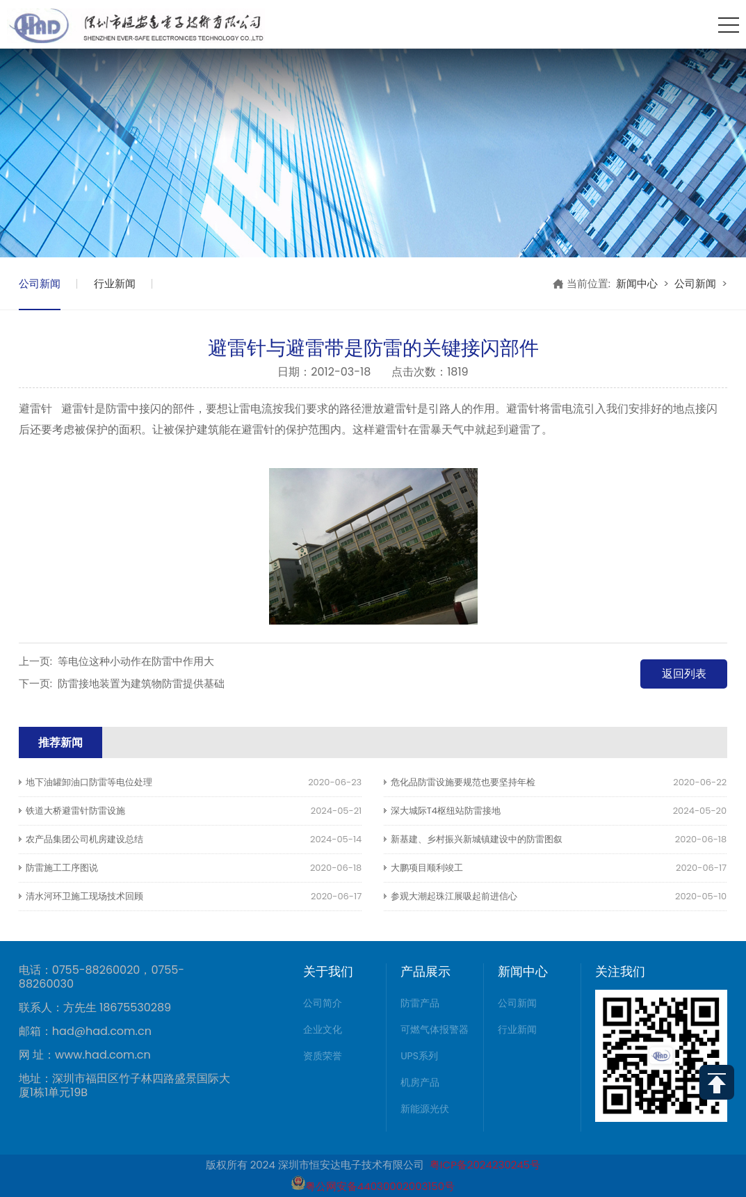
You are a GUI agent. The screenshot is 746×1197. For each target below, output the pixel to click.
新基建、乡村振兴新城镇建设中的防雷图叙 (476, 839)
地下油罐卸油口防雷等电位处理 (89, 782)
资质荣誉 (322, 1056)
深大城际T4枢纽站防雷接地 (446, 810)
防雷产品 (419, 1003)
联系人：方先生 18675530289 (95, 1008)
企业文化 (322, 1029)
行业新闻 (115, 283)
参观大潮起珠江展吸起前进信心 (454, 896)
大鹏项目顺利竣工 (427, 867)
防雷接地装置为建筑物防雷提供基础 (141, 683)
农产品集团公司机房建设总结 (84, 839)
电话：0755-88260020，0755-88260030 (101, 977)
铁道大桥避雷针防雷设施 (75, 810)
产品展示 (425, 971)
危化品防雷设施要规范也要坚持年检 (463, 782)
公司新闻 (39, 283)
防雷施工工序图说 (62, 867)
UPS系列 (419, 1056)
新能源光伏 (424, 1109)
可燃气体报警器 (434, 1029)
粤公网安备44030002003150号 (373, 1186)
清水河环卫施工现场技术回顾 (84, 896)
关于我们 (328, 971)
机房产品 (419, 1082)
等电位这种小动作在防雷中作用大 (136, 661)
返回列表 (684, 674)
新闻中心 (637, 283)
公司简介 (322, 1003)
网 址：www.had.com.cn (85, 1055)
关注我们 (620, 971)
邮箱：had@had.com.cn (85, 1031)
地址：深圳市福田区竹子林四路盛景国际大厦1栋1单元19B (124, 1086)
